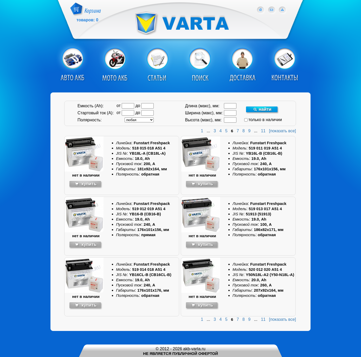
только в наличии (263, 119)
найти (262, 109)
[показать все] (282, 131)
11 (263, 131)
